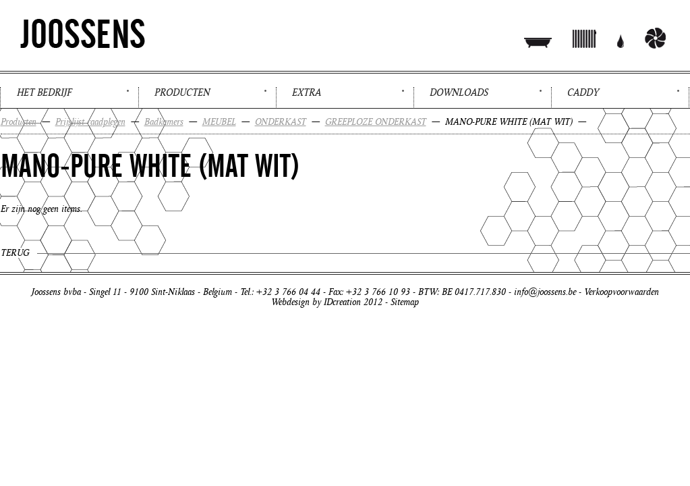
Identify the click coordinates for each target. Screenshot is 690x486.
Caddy (583, 92)
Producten (182, 92)
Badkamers (163, 122)
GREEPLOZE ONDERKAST (375, 122)
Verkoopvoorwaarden (621, 292)
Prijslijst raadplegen (90, 122)
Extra (306, 92)
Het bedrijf (44, 92)
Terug (15, 253)
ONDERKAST (280, 122)
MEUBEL (219, 122)
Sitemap (405, 302)
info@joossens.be (545, 292)
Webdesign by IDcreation (316, 302)
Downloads (459, 92)
